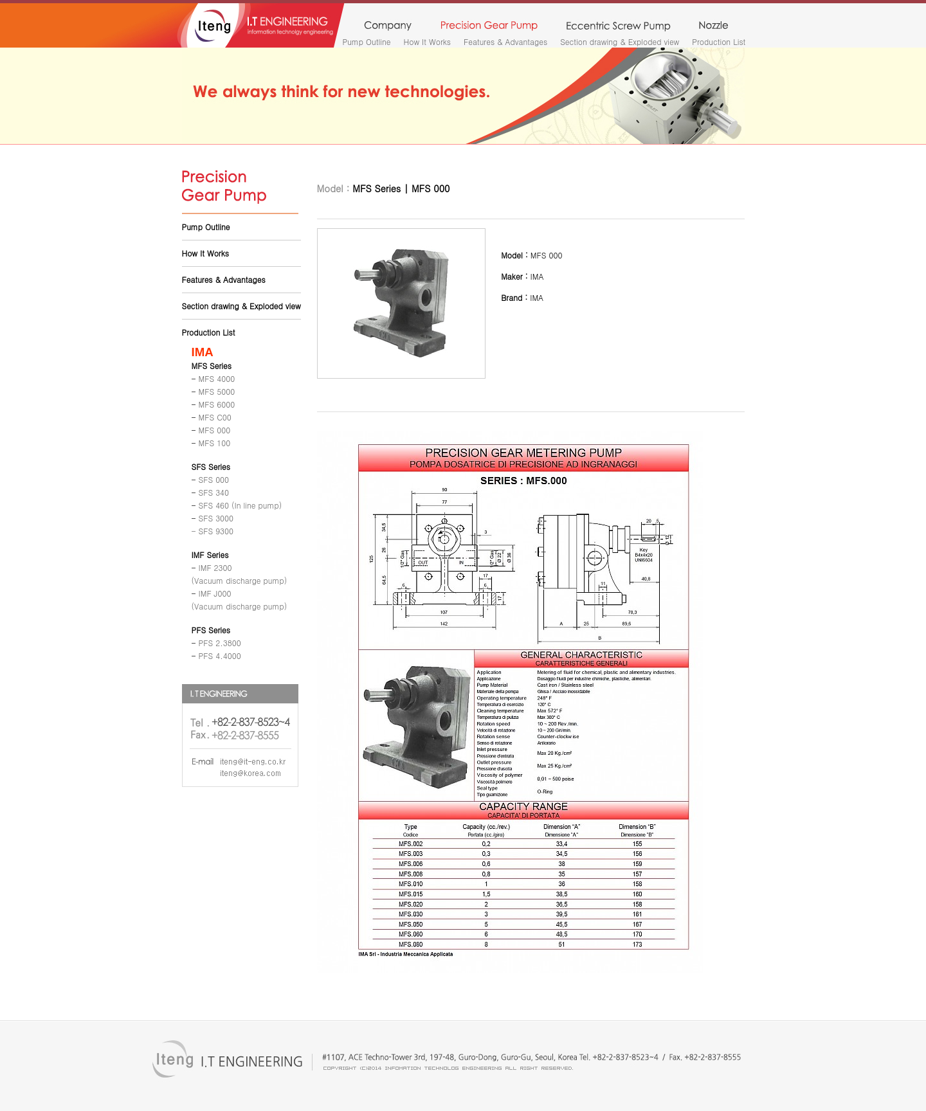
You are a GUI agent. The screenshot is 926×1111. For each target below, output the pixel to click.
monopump (618, 26)
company (387, 26)
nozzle (713, 26)
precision (489, 26)
